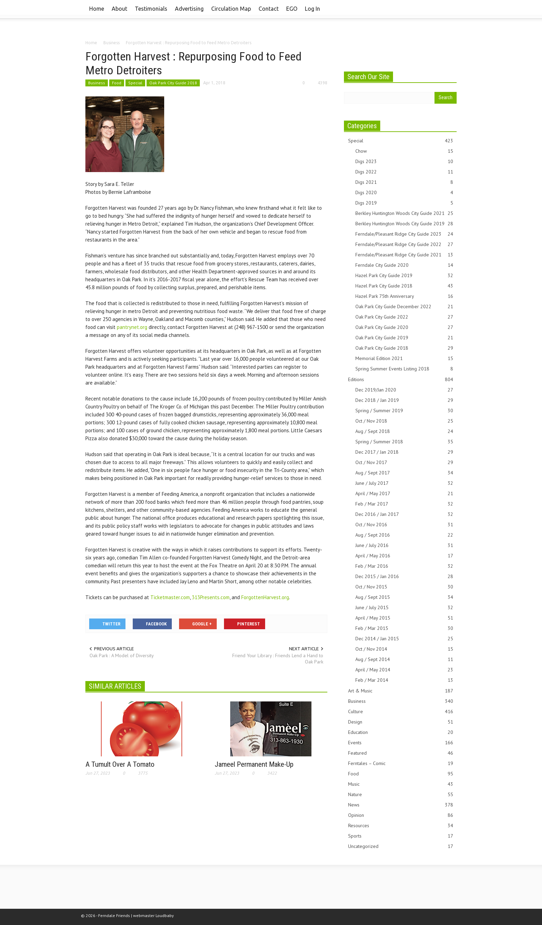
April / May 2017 (404, 493)
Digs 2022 (404, 172)
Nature (400, 794)
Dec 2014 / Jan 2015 (404, 638)
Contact (269, 9)
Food (116, 82)
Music (400, 784)
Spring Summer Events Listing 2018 (404, 368)
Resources (400, 825)
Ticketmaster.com (170, 597)
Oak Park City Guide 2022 (404, 317)
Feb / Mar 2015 (404, 628)
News (400, 805)
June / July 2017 (404, 483)
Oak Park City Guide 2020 (404, 327)
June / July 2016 (404, 545)
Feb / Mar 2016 (404, 566)
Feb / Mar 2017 (404, 504)
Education (400, 732)
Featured (400, 753)
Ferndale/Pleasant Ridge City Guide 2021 (404, 254)
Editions (400, 379)
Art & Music (400, 691)
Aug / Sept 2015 (404, 597)
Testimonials (151, 9)
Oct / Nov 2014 (404, 649)
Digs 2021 (404, 182)
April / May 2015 (404, 618)
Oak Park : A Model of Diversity (122, 655)
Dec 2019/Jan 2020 (404, 390)
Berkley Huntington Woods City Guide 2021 (404, 213)
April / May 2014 (404, 669)
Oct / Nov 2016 (404, 524)
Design (400, 722)
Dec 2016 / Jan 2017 (404, 514)
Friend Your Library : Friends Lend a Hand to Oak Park (277, 658)
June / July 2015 (404, 607)
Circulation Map (231, 9)
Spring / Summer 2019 (404, 410)
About (119, 9)
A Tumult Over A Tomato (120, 764)
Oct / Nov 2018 (404, 421)
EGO (291, 9)
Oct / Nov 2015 (404, 587)
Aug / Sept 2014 (404, 659)
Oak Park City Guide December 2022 (404, 306)
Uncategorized (400, 846)
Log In (312, 9)
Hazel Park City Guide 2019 (404, 275)
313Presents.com (211, 597)
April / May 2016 (404, 555)
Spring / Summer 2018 (404, 441)
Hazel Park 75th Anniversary (404, 296)
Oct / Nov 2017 (404, 462)
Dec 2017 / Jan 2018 (404, 452)
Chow (404, 151)
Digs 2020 (404, 192)
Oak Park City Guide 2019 (404, 337)
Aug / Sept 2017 (404, 472)
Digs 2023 (404, 161)
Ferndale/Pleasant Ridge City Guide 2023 (404, 234)
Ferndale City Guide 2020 (404, 265)
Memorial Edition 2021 (404, 358)
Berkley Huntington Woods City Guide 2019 (404, 223)
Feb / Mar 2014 (404, 680)
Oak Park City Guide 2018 (173, 82)
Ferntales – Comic (400, 763)
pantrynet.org (132, 327)
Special (135, 82)
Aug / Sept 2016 (404, 535)
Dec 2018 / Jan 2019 (404, 400)
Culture (400, 711)
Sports (400, 836)
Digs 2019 (404, 203)
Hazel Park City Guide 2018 (404, 286)
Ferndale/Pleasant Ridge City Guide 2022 (404, 244)
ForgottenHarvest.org (265, 597)
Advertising (189, 9)
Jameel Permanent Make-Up (254, 764)
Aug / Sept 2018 (404, 431)
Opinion (400, 815)
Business (96, 82)
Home (96, 9)
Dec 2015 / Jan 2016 (404, 576)
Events (400, 742)
